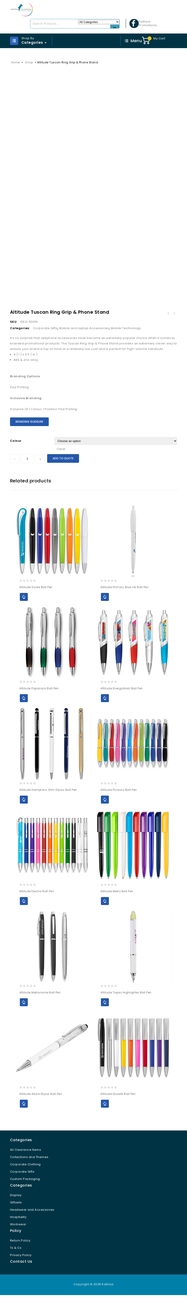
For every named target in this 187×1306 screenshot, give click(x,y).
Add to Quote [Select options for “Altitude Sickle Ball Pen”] (24, 608)
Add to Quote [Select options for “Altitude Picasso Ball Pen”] (105, 811)
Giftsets (16, 1213)
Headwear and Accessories (32, 1220)
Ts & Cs (16, 1259)
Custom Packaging (25, 1190)
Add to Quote (63, 469)
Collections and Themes (29, 1168)
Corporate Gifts (45, 339)
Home (15, 62)
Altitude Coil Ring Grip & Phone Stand (174, 324)
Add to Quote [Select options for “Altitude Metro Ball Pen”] (105, 912)
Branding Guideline (29, 432)
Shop (29, 62)
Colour (16, 451)
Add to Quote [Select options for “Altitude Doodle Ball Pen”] (105, 1115)
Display (16, 1206)
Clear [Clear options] (61, 460)
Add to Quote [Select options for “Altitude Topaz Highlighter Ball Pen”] (105, 1013)
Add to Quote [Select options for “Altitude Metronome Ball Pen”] (24, 1013)
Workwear (18, 1235)
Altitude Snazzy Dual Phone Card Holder (168, 324)
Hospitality (18, 1228)
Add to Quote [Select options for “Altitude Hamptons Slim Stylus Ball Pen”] (24, 811)
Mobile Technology (126, 339)
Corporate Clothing (25, 1175)
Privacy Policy (21, 1266)
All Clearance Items (25, 1161)
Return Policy (20, 1251)
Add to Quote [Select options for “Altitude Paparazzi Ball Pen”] (24, 709)
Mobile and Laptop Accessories (84, 339)
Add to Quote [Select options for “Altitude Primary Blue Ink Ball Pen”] (105, 608)
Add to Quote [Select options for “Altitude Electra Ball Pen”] (24, 912)
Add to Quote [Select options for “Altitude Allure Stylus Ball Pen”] (24, 1115)
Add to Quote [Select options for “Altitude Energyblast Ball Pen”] (105, 709)
